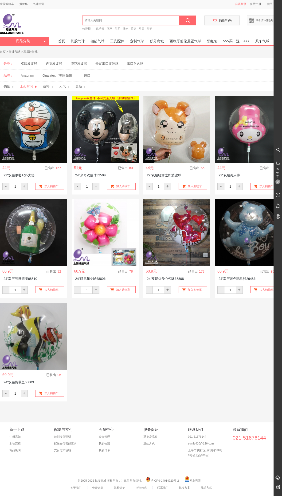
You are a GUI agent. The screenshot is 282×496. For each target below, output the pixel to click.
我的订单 (104, 450)
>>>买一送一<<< (236, 41)
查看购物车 (7, 4)
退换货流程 (150, 436)
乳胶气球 (78, 41)
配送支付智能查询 (65, 443)
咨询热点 (141, 487)
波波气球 (14, 51)
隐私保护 (119, 487)
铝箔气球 (97, 41)
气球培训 (38, 4)
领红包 (212, 41)
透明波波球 (54, 63)
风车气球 (262, 41)
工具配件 (117, 41)
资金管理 (104, 436)
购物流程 (15, 443)
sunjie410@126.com (201, 443)
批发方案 (184, 487)
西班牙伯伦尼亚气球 (185, 41)
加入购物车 (51, 186)
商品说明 (15, 450)
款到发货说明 (62, 436)
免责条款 (97, 487)
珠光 (125, 28)
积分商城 (157, 41)
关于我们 (76, 487)
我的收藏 (104, 443)
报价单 (23, 4)
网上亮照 (193, 480)
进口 (87, 75)
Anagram (27, 75)
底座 (109, 28)
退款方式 (149, 443)
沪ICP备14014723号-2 (162, 480)
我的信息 (274, 4)
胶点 (133, 28)
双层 (141, 28)
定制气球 (137, 41)
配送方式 (206, 487)
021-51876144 (197, 436)
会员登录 (240, 4)
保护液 (100, 28)
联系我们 (162, 487)
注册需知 (15, 436)
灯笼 (149, 28)
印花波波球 (78, 63)
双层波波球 (31, 51)
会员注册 (255, 4)
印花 (117, 28)
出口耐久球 (135, 63)
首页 (61, 41)
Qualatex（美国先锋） (59, 75)
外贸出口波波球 (106, 63)
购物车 (221, 20)
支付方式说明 (62, 450)
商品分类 (31, 41)
